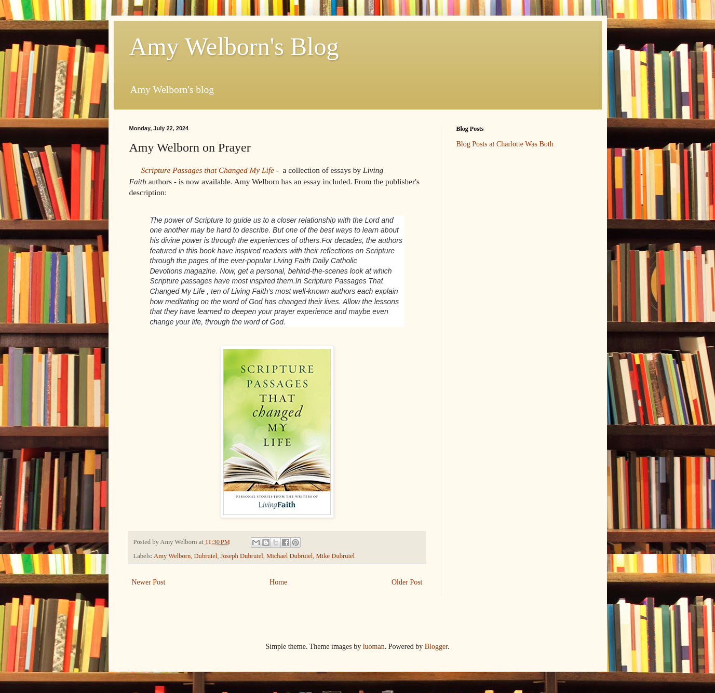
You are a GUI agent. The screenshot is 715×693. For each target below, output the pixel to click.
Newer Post (149, 582)
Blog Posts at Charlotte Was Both (505, 144)
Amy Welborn (172, 556)
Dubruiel (206, 556)
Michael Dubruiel (289, 556)
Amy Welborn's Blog (234, 46)
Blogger (436, 646)
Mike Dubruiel (335, 556)
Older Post (407, 582)
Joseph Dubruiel (242, 556)
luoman (374, 646)
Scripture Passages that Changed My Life (207, 170)
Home (278, 582)
